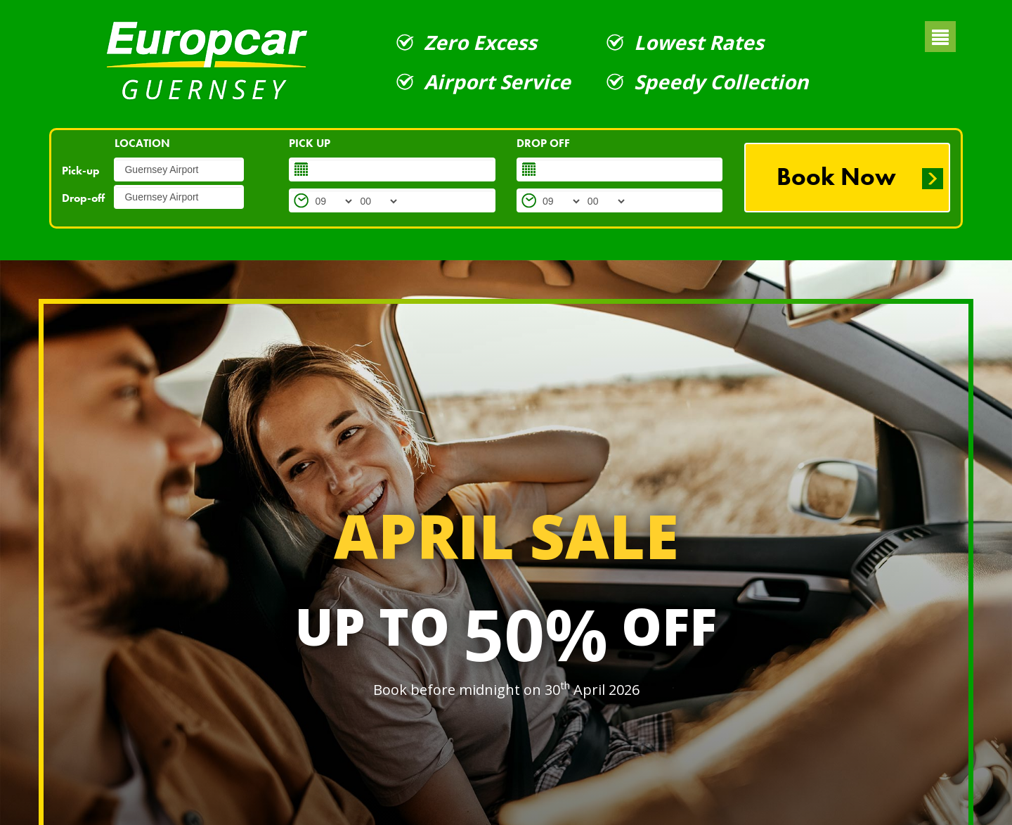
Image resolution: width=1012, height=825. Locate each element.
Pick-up (81, 170)
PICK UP (309, 143)
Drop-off (83, 198)
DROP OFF (543, 143)
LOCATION (142, 143)
